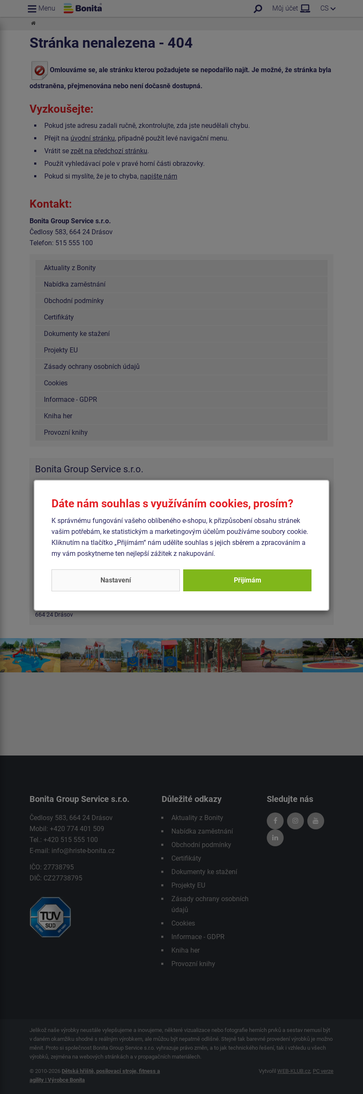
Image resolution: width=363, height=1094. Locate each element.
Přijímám (247, 580)
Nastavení (115, 580)
